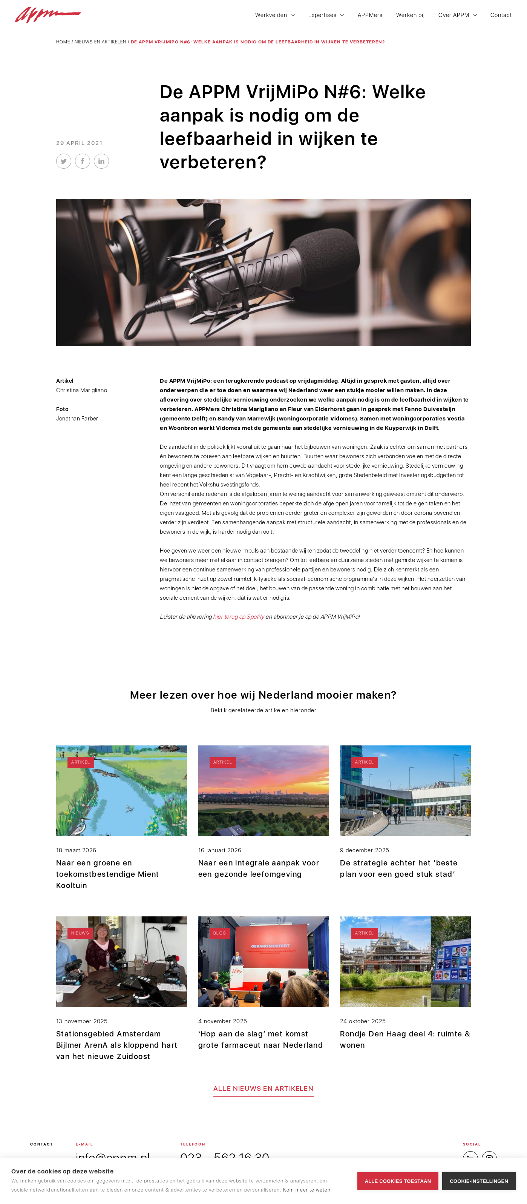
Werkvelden (271, 15)
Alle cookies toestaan (398, 1181)
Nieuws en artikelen (100, 42)
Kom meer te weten (307, 1190)
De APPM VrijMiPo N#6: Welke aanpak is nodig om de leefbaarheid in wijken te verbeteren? (258, 42)
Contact (501, 15)
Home (63, 42)
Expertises (322, 15)
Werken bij (410, 15)
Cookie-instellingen (479, 1181)
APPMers (370, 15)
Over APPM (453, 15)
